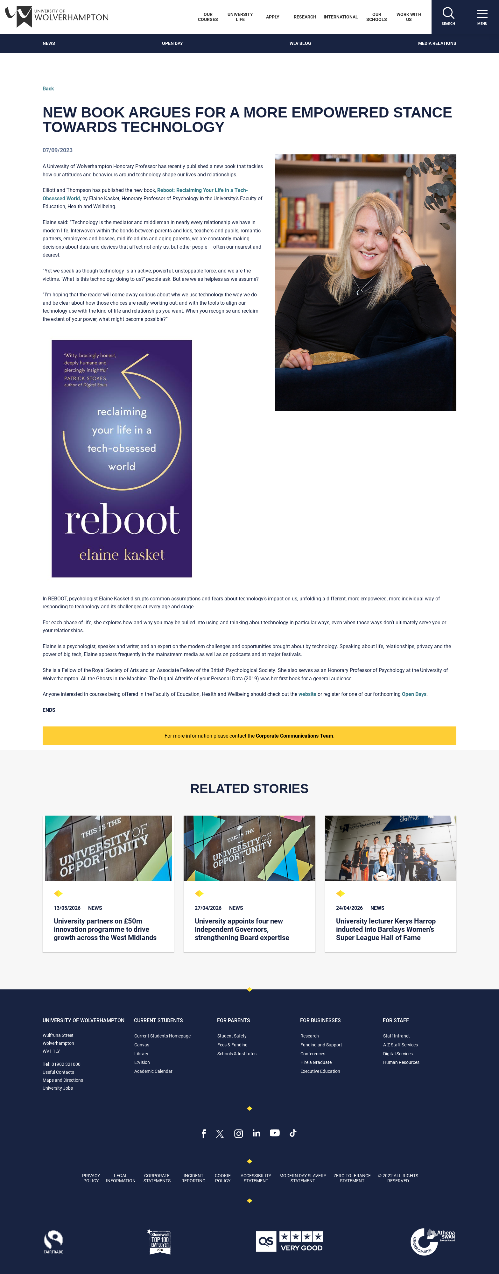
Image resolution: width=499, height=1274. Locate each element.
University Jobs (58, 1088)
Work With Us (409, 16)
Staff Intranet (396, 1036)
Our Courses (208, 16)
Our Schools (376, 16)
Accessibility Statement (256, 1177)
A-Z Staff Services (400, 1045)
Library (141, 1054)
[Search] (448, 17)
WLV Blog (300, 43)
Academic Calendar (153, 1071)
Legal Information (121, 1177)
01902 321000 (66, 1064)
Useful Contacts (58, 1072)
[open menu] (482, 17)
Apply (272, 17)
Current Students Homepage (162, 1036)
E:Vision (142, 1062)
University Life (240, 16)
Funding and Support (321, 1045)
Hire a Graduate (316, 1062)
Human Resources (401, 1062)
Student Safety (232, 1036)
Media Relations (437, 43)
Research (305, 17)
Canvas (141, 1045)
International (341, 17)
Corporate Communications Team (294, 735)
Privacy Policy (91, 1177)
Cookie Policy (223, 1177)
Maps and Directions (63, 1080)
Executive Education (320, 1071)
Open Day (172, 43)
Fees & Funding (232, 1045)
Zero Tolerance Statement (352, 1177)
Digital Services (398, 1054)
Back (48, 88)
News (49, 43)
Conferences (312, 1054)
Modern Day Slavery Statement (302, 1177)
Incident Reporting (193, 1177)
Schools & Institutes (237, 1054)
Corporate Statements (157, 1177)
